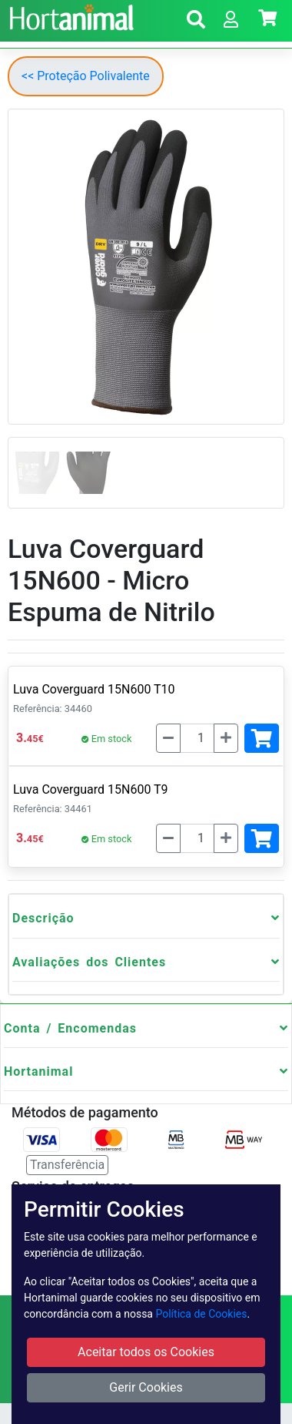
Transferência (67, 1164)
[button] (196, 22)
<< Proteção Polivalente (86, 76)
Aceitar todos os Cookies (146, 1352)
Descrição (43, 918)
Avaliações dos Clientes (89, 962)
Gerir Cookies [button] (146, 1387)
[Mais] (226, 738)
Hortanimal (38, 1071)
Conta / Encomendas (70, 1028)
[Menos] (168, 738)
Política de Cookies (201, 1314)
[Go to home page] (69, 15)
